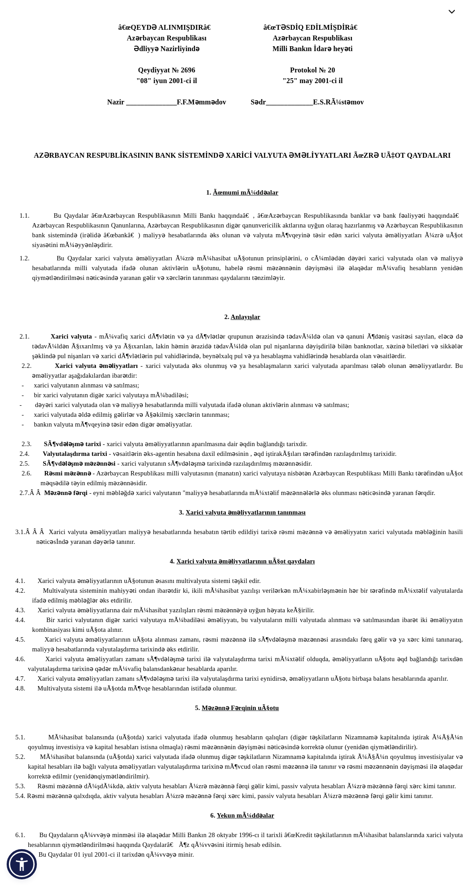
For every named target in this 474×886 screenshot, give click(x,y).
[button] (22, 864)
